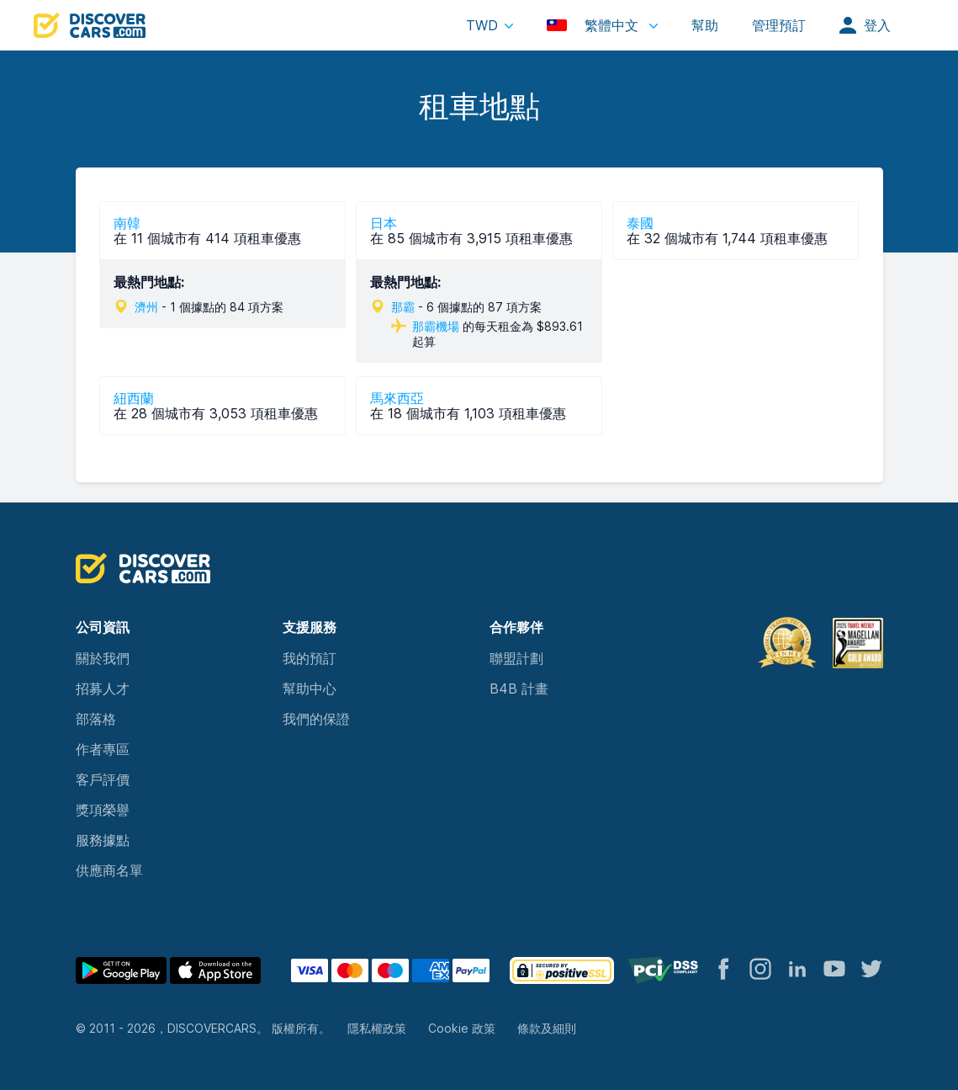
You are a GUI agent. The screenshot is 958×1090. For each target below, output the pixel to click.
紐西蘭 (134, 398)
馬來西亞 (397, 398)
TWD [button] (482, 25)
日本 (383, 223)
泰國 (640, 223)
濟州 (146, 307)
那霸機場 (435, 326)
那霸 (403, 307)
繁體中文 (595, 25)
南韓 (127, 223)
